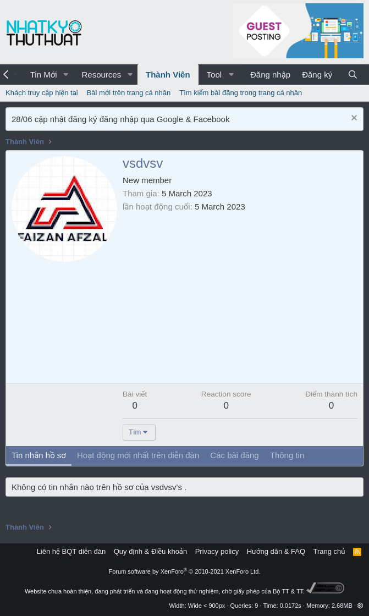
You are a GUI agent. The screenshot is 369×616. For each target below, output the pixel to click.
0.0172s (290, 605)
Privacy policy (217, 551)
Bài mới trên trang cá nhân (129, 93)
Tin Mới (43, 74)
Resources (101, 74)
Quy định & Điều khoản (150, 551)
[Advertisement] (240, 295)
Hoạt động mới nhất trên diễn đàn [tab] (138, 455)
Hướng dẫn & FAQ (276, 551)
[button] (65, 74)
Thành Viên (168, 74)
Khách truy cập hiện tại (41, 93)
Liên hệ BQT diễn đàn (71, 551)
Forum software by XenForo (185, 571)
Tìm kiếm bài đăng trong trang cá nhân (240, 93)
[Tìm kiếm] (353, 74)
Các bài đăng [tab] (234, 455)
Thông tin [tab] (287, 455)
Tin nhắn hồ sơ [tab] (39, 455)
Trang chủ (329, 551)
